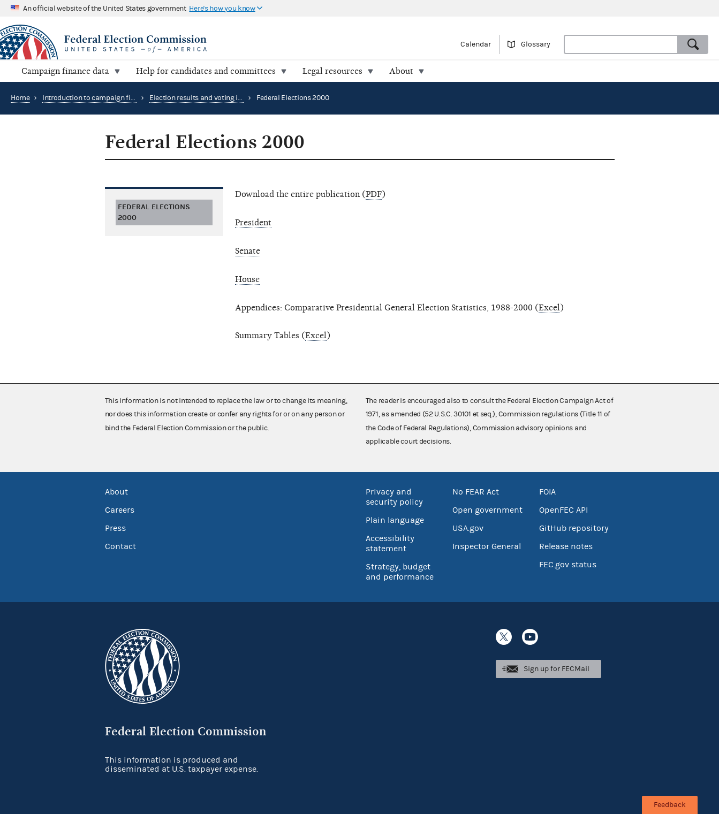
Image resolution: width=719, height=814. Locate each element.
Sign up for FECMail (556, 669)
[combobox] (621, 44)
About (116, 492)
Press (115, 528)
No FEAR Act (475, 492)
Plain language (395, 520)
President (253, 222)
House (247, 279)
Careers (119, 510)
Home (20, 98)
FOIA (547, 492)
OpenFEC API (563, 510)
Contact (120, 546)
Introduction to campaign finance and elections (118, 98)
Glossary (535, 44)
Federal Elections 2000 (154, 212)
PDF (374, 194)
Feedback (670, 805)
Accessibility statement (390, 543)
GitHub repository (574, 528)
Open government (487, 510)
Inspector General (486, 546)
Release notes (566, 546)
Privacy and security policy (394, 497)
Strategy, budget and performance (400, 572)
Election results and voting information (212, 98)
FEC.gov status (567, 564)
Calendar (475, 44)
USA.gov (467, 528)
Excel (549, 308)
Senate (247, 251)
